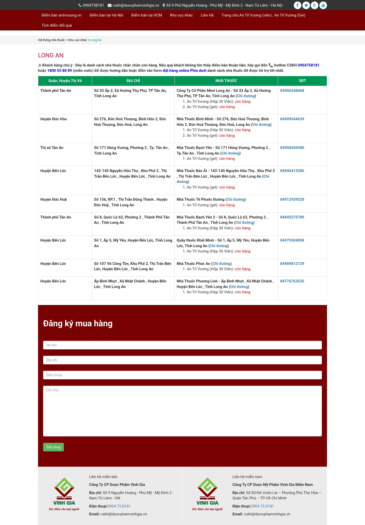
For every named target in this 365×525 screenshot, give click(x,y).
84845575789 (292, 217)
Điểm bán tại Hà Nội (106, 15)
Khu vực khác (181, 15)
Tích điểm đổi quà (57, 25)
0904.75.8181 (119, 506)
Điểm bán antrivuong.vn (62, 15)
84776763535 (292, 281)
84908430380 (292, 147)
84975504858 (292, 240)
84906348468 (292, 90)
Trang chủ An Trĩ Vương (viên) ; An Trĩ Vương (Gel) (263, 15)
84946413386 (292, 170)
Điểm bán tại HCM (146, 15)
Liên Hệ (207, 15)
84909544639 (292, 119)
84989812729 (292, 263)
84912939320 (292, 199)
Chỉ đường (246, 96)
